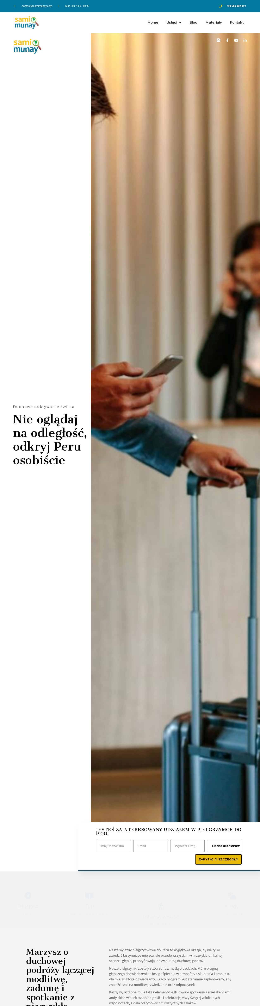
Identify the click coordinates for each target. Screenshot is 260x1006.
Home (153, 21)
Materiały (214, 21)
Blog (193, 21)
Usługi (174, 21)
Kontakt (237, 21)
